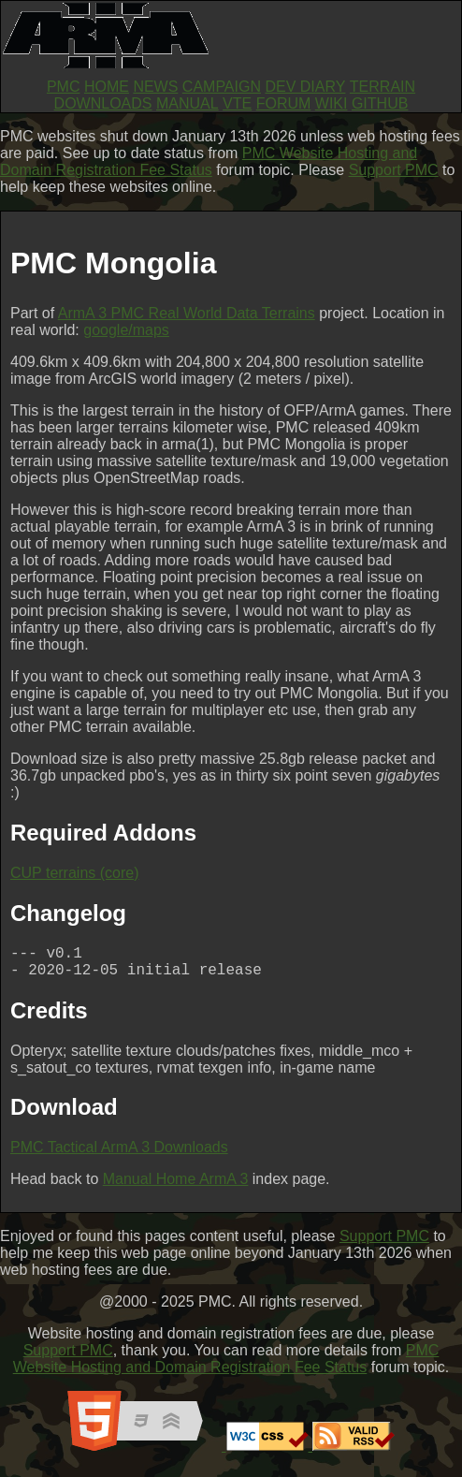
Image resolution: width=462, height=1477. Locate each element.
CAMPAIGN (221, 87)
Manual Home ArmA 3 (176, 1186)
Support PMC (394, 170)
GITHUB (380, 103)
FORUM (283, 103)
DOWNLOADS (103, 103)
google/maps (126, 330)
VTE (237, 103)
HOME (106, 87)
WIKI (331, 103)
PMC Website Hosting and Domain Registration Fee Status (208, 161)
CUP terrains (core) (74, 873)
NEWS (155, 87)
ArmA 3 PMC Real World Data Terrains (186, 313)
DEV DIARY (305, 87)
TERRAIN (382, 87)
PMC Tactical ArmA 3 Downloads (119, 1155)
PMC (63, 87)
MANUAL (187, 103)
